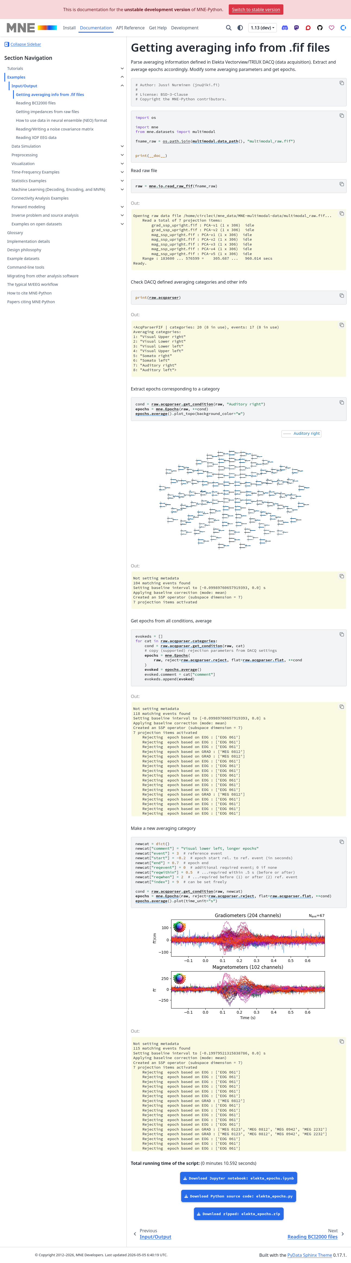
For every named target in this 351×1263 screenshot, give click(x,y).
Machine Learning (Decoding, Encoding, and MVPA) (38, 212)
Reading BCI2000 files (36, 109)
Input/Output (24, 85)
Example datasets (23, 290)
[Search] (228, 27)
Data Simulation (26, 165)
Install (69, 28)
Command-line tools (25, 299)
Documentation (96, 28)
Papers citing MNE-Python (31, 334)
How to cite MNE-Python (29, 325)
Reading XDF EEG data (36, 157)
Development (185, 28)
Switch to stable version (256, 10)
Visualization (23, 182)
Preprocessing (24, 174)
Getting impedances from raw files (47, 118)
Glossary (15, 265)
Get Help (158, 28)
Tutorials (15, 68)
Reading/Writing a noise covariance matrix (48, 145)
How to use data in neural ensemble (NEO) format (49, 130)
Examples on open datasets (36, 256)
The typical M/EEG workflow (32, 316)
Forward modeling (28, 232)
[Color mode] (240, 27)
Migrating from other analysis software (43, 308)
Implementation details (28, 273)
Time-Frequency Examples (35, 191)
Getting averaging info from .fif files (45, 98)
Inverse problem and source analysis (37, 244)
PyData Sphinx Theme (309, 1255)
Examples (16, 77)
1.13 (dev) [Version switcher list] (261, 28)
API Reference (130, 28)
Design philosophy (24, 282)
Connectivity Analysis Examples (39, 223)
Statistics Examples (28, 200)
